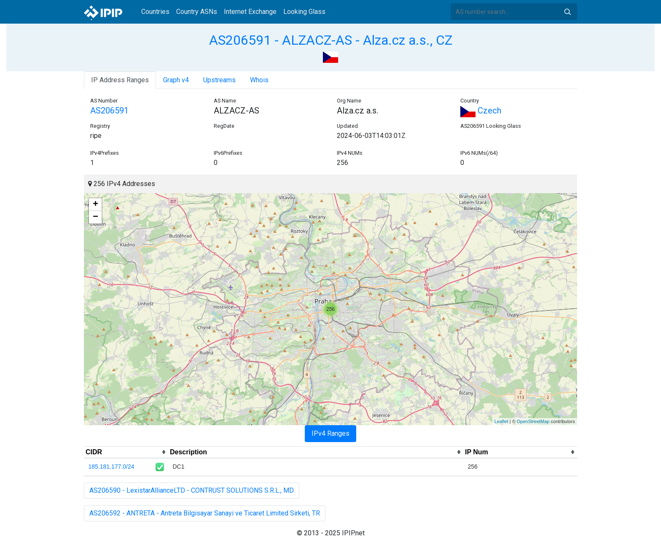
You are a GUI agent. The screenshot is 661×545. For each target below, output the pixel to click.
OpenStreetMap (533, 421)
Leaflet (501, 421)
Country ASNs (196, 12)
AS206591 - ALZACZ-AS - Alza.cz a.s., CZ (330, 40)
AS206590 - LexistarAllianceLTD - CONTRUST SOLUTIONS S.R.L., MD (191, 490)
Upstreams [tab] (219, 80)
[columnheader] (126, 452)
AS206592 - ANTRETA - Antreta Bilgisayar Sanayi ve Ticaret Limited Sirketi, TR (204, 513)
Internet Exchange (250, 12)
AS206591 (109, 110)
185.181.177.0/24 (111, 466)
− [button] (95, 217)
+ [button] (95, 204)
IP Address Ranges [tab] (120, 80)
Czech (480, 110)
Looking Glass (304, 12)
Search (567, 11)
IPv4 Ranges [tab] (330, 433)
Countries (155, 12)
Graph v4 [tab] (176, 80)
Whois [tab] (259, 80)
